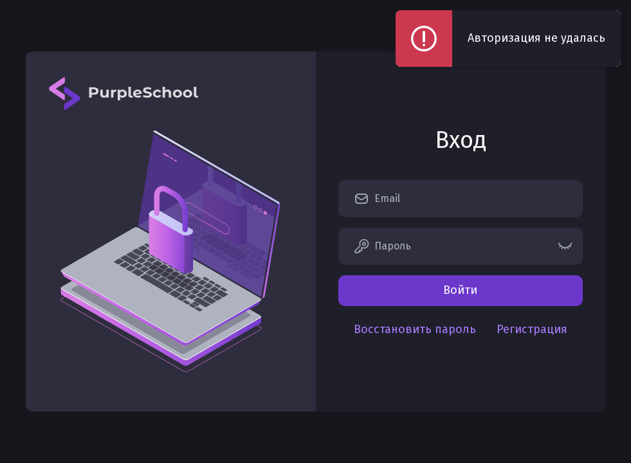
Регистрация (532, 329)
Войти (460, 290)
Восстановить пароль (415, 329)
